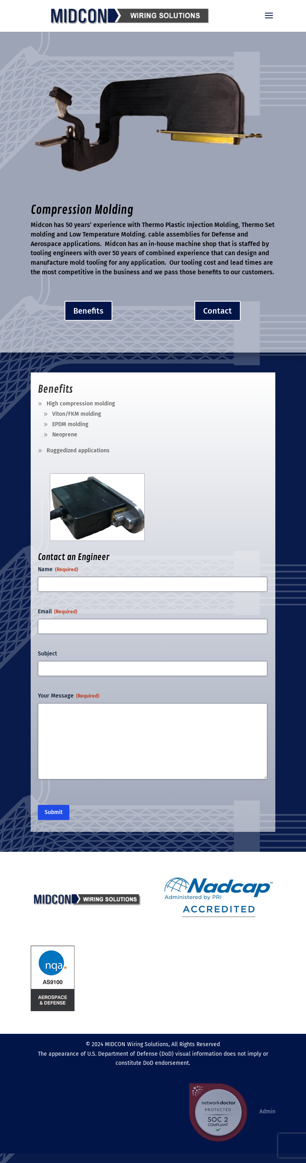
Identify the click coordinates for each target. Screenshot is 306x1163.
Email (57, 611)
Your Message (68, 696)
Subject (47, 653)
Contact (217, 311)
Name (58, 569)
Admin (267, 1111)
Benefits (88, 311)
